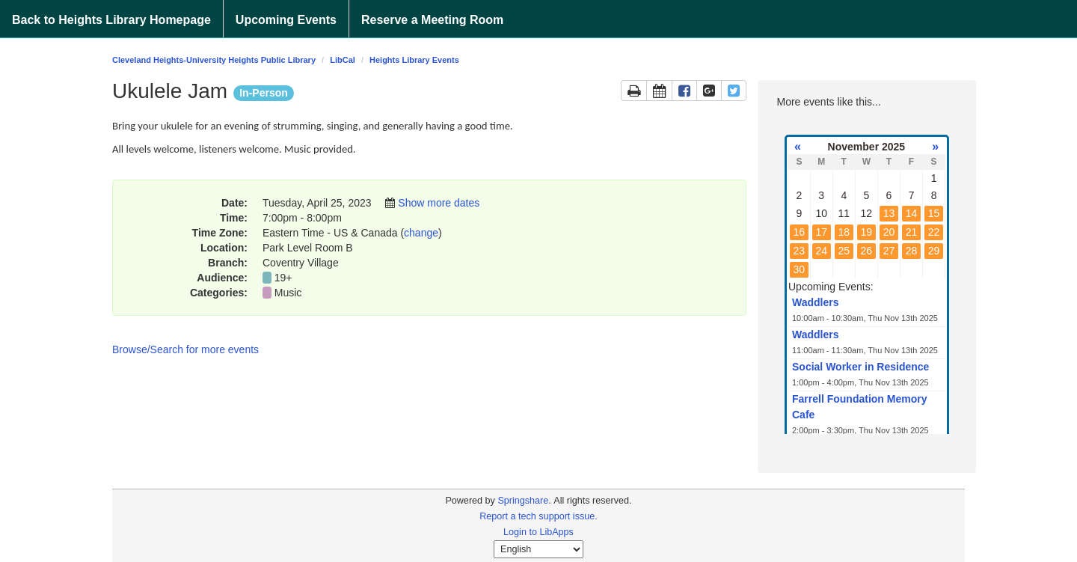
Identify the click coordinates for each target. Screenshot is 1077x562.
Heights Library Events (414, 59)
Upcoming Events (286, 19)
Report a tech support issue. (538, 516)
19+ (283, 278)
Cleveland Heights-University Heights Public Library (214, 59)
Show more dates (438, 203)
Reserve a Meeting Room (432, 19)
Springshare (522, 500)
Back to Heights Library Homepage (111, 19)
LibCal (342, 59)
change (421, 233)
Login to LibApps (538, 532)
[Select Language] (538, 549)
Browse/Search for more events (185, 349)
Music (288, 293)
